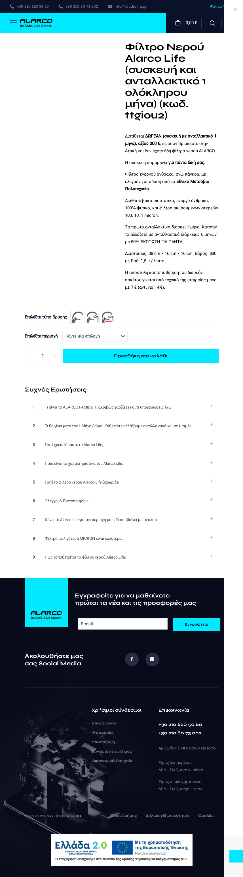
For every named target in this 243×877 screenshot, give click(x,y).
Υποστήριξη (103, 742)
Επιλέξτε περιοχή (41, 336)
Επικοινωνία (104, 723)
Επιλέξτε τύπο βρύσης (46, 317)
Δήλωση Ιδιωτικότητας (168, 816)
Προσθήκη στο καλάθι (141, 356)
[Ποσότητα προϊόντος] (43, 356)
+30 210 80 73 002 (180, 733)
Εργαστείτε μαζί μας (112, 751)
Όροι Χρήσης (123, 816)
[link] (122, 407)
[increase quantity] (55, 356)
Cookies (206, 816)
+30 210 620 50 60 (180, 724)
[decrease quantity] (31, 356)
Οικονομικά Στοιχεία (112, 761)
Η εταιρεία (102, 732)
